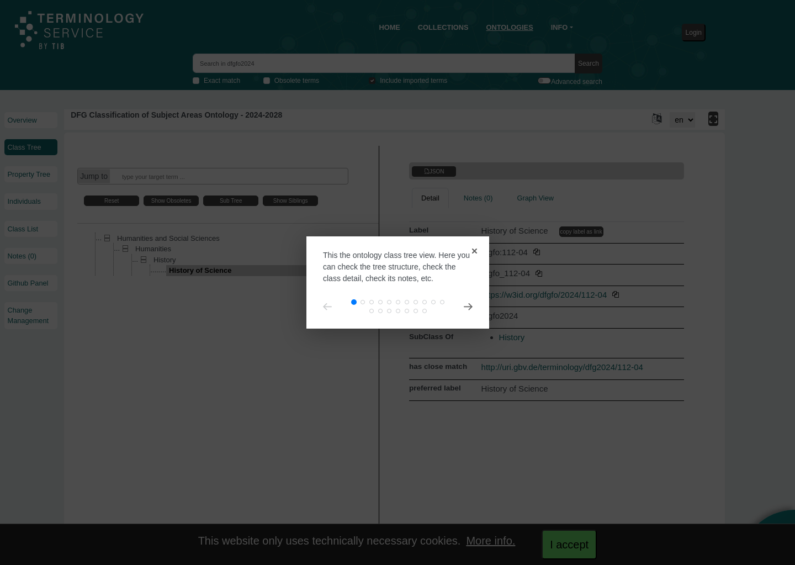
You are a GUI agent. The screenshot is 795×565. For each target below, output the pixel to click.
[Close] (441, 225)
